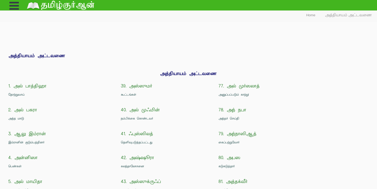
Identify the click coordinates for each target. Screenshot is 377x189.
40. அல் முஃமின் (140, 110)
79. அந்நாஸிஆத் (238, 133)
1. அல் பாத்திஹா (27, 86)
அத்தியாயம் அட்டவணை (348, 15)
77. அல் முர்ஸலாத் (239, 86)
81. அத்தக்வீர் (233, 181)
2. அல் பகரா (22, 110)
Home (310, 15)
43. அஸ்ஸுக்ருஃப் (141, 181)
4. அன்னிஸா (23, 157)
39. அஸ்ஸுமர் (136, 86)
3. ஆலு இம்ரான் (27, 133)
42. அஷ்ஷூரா (137, 157)
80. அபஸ (229, 157)
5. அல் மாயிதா (25, 181)
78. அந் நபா (232, 110)
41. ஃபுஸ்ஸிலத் (137, 133)
